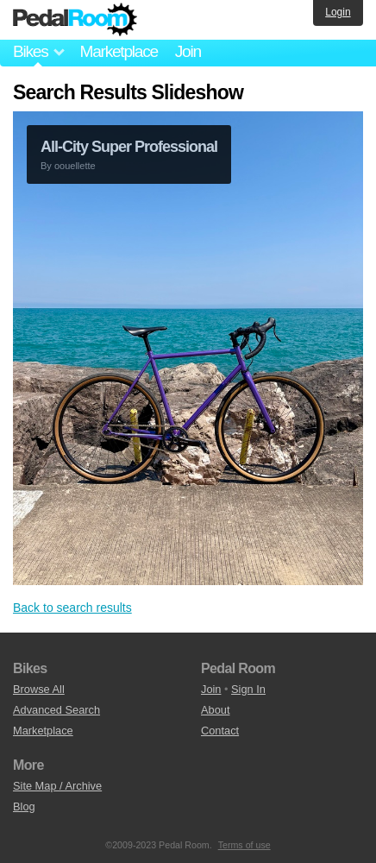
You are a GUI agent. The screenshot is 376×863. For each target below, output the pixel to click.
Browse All (39, 689)
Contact (220, 730)
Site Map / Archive (57, 785)
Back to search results (72, 607)
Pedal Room (75, 20)
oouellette (75, 166)
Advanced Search (56, 709)
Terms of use (244, 845)
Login (337, 12)
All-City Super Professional (129, 146)
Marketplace (118, 51)
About (215, 709)
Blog (24, 806)
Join (188, 51)
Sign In (248, 689)
